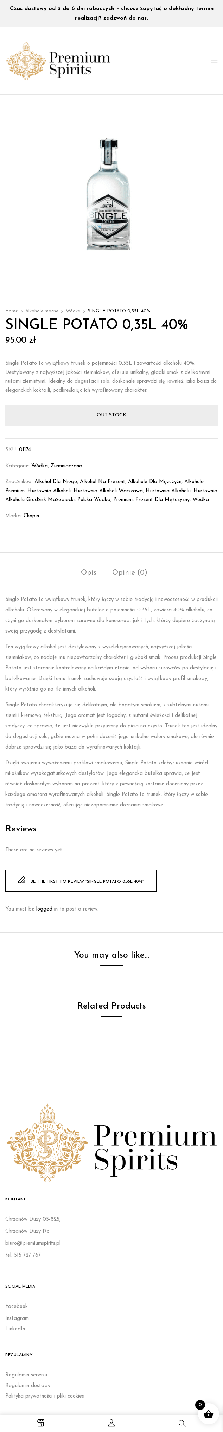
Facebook (16, 1306)
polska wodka (93, 500)
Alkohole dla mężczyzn (154, 482)
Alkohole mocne (41, 311)
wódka (200, 500)
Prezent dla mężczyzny (162, 500)
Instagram (17, 1318)
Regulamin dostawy (27, 1385)
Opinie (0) (129, 572)
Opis (88, 572)
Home (11, 311)
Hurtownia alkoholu (168, 491)
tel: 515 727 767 (23, 1255)
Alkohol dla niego (55, 482)
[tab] (88, 574)
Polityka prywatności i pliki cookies (44, 1396)
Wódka (73, 311)
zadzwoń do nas (125, 18)
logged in (47, 909)
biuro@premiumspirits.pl (32, 1243)
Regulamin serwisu (26, 1375)
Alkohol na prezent (102, 482)
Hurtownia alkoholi (49, 491)
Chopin (31, 516)
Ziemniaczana (66, 466)
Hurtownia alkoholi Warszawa (108, 491)
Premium (123, 500)
